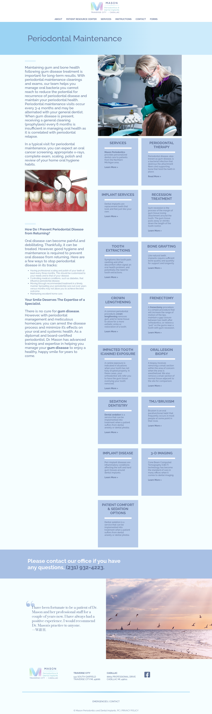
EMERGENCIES (100, 701)
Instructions (123, 19)
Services (106, 19)
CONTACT (114, 701)
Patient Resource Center (81, 19)
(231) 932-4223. (85, 567)
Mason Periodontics (106, 8)
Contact (141, 19)
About (58, 19)
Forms (154, 19)
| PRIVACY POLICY (129, 710)
